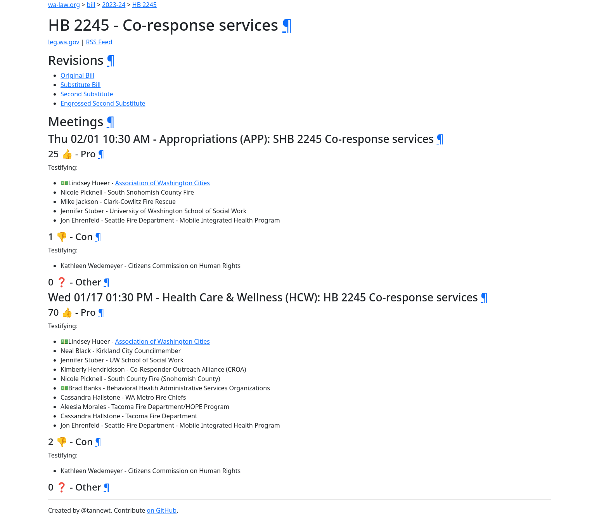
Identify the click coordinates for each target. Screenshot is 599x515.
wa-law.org (64, 4)
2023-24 (113, 4)
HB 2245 (144, 4)
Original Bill (77, 75)
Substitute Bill (81, 84)
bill (91, 4)
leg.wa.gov (63, 42)
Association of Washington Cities (162, 183)
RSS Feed (99, 42)
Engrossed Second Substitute (103, 103)
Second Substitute (87, 94)
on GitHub (162, 510)
